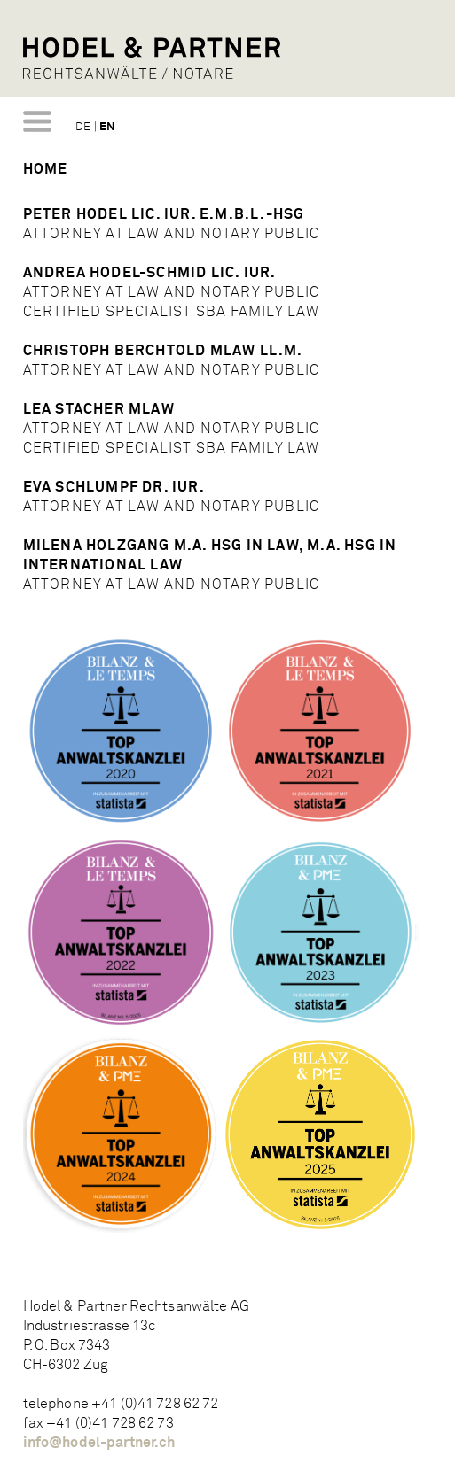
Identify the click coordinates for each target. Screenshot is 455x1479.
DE (82, 127)
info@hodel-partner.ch (99, 1443)
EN (107, 127)
